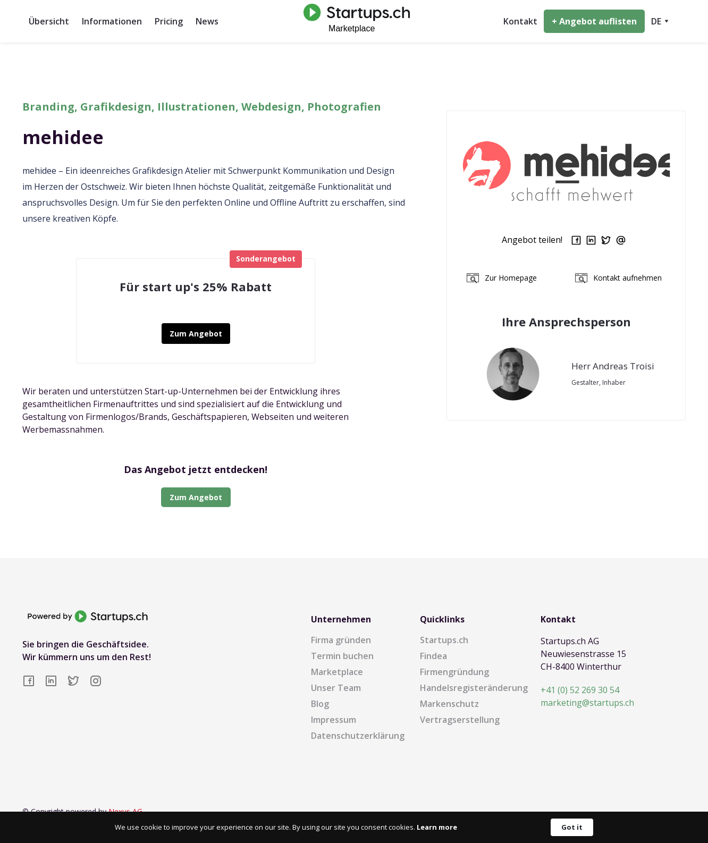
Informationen (112, 21)
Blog (320, 704)
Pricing (169, 21)
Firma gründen (341, 640)
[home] (354, 21)
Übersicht (49, 21)
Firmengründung (454, 672)
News (207, 21)
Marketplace (337, 672)
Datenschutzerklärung (357, 735)
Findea (433, 656)
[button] (660, 21)
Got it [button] (572, 827)
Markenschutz (449, 704)
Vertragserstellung (460, 720)
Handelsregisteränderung (474, 688)
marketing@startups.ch (587, 703)
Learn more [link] (437, 827)
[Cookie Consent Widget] (354, 827)
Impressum (333, 720)
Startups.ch (444, 640)
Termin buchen (342, 656)
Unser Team (336, 688)
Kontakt (520, 21)
